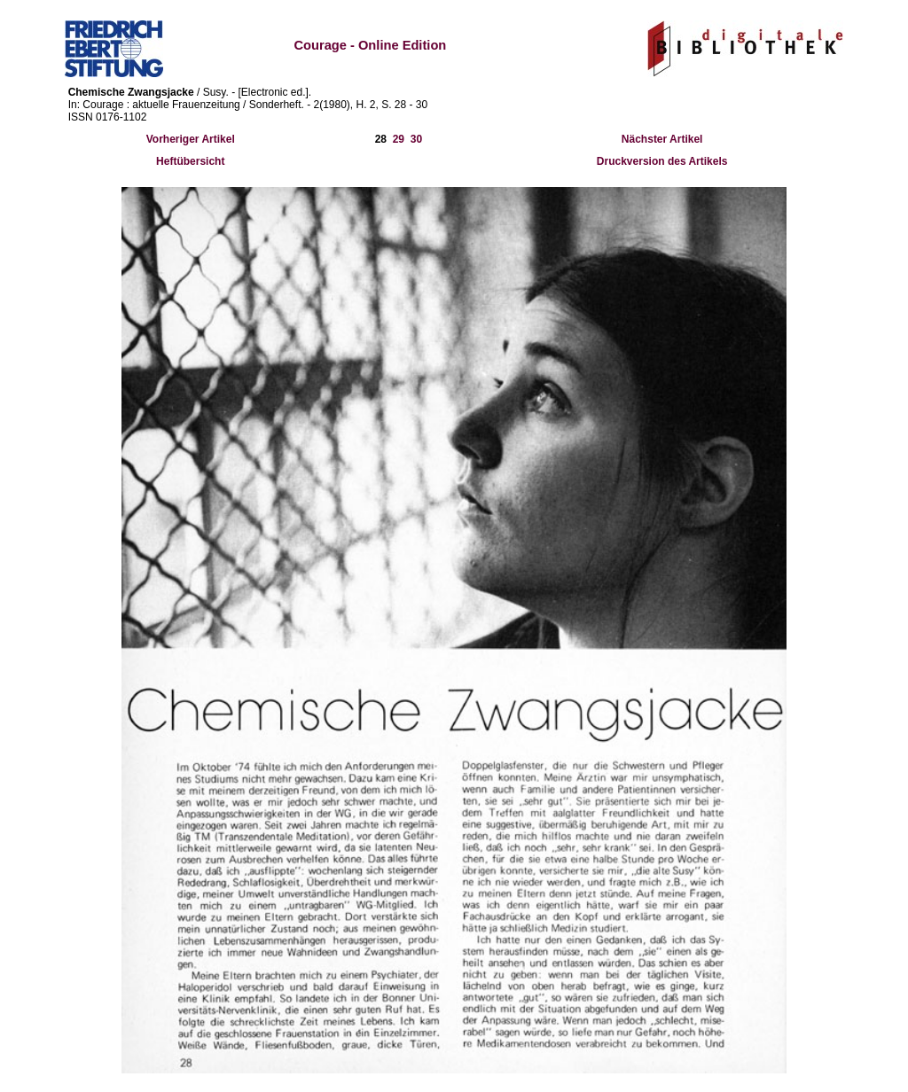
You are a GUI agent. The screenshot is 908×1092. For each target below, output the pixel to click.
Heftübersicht (190, 161)
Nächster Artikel (662, 139)
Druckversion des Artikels (662, 161)
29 (398, 139)
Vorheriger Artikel (190, 139)
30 (416, 139)
